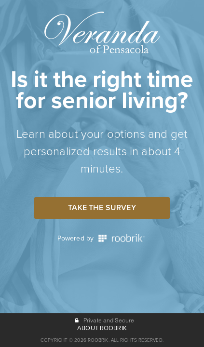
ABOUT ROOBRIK (102, 328)
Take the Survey (102, 208)
